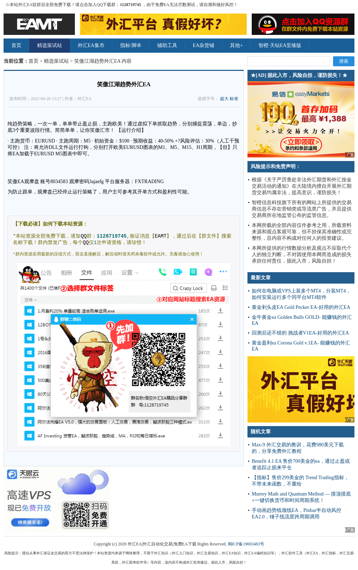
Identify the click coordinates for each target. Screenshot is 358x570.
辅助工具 (167, 45)
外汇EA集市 (91, 45)
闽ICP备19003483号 (246, 544)
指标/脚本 (131, 45)
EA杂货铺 (204, 45)
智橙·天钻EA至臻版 (280, 45)
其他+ (236, 45)
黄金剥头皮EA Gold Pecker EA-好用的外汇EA (301, 307)
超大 (224, 98)
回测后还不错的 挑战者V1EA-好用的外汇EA (300, 333)
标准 (234, 98)
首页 (16, 45)
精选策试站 (49, 45)
